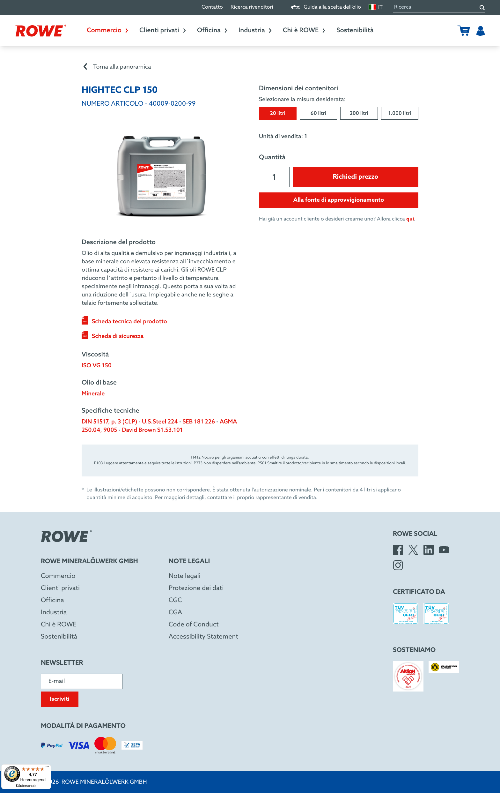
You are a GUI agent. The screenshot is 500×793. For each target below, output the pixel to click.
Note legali (185, 576)
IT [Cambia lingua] (376, 7)
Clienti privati (163, 30)
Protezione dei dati (196, 588)
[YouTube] (444, 550)
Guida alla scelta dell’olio (326, 7)
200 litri (359, 114)
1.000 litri (399, 114)
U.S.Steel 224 (160, 421)
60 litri (318, 114)
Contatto (212, 7)
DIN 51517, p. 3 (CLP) (109, 421)
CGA (175, 613)
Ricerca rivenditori (252, 7)
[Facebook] (398, 550)
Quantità (272, 157)
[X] (413, 550)
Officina (212, 30)
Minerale (93, 393)
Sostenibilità (354, 30)
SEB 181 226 (199, 421)
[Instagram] (398, 565)
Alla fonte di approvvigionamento (338, 200)
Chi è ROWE (304, 30)
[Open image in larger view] (161, 176)
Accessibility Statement (203, 637)
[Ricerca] (482, 7)
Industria (256, 30)
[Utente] (480, 31)
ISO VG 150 (97, 365)
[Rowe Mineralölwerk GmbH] (40, 31)
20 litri (277, 114)
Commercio (108, 30)
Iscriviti (60, 699)
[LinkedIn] (428, 550)
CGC (175, 600)
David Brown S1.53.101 (152, 430)
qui (410, 219)
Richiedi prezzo (356, 177)
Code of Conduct (194, 625)
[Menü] (47, 768)
